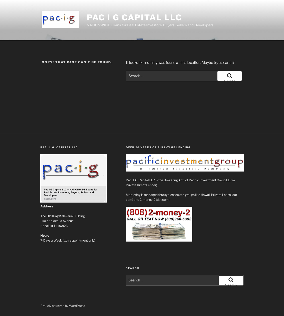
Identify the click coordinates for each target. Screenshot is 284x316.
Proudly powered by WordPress (62, 306)
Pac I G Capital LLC (134, 17)
